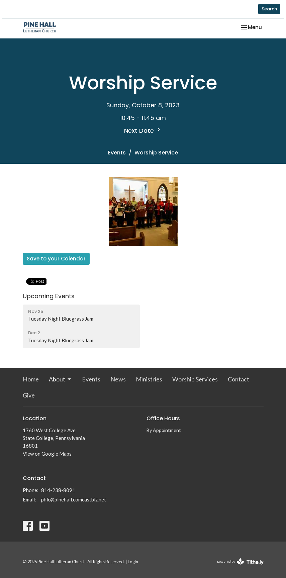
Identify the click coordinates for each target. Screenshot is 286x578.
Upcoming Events (49, 296)
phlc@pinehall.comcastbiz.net (73, 499)
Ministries (149, 379)
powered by (240, 561)
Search (269, 9)
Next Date (143, 130)
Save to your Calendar (56, 258)
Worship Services (195, 379)
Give (29, 395)
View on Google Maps (47, 454)
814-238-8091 (58, 490)
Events (117, 152)
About (60, 379)
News (118, 379)
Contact (238, 379)
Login (133, 561)
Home (31, 379)
